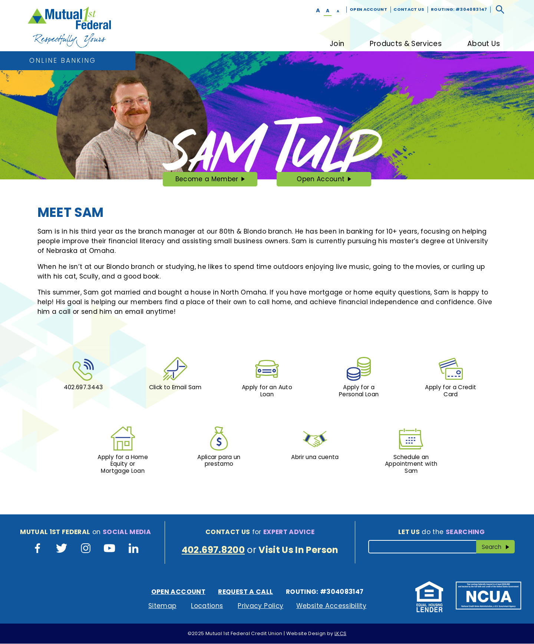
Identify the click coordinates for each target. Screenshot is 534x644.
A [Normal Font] (327, 10)
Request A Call (245, 592)
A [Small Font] (338, 11)
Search (498, 547)
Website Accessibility (331, 606)
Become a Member (206, 180)
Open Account (368, 9)
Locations (207, 606)
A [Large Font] (318, 10)
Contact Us (408, 9)
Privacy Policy (260, 606)
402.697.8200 (213, 550)
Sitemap (162, 606)
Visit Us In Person (298, 550)
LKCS (340, 634)
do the (441, 532)
